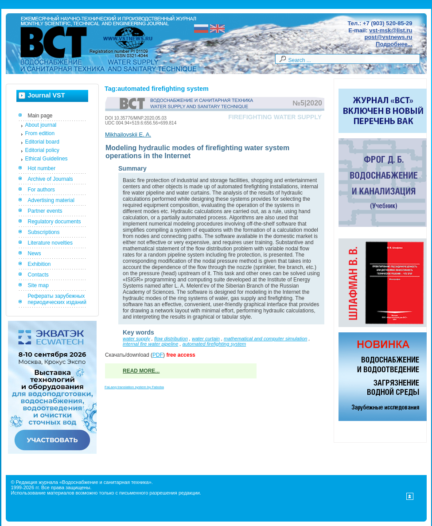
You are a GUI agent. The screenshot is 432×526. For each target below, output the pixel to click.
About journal (41, 125)
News (34, 253)
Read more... (141, 371)
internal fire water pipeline (150, 344)
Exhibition (39, 264)
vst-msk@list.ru (390, 30)
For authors (41, 190)
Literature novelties (50, 243)
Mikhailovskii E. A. (128, 134)
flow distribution (171, 338)
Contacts (38, 275)
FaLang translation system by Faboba (134, 387)
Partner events (45, 211)
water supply (136, 338)
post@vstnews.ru (388, 37)
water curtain (206, 338)
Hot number (42, 168)
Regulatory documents (54, 221)
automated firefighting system (214, 344)
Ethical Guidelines (46, 159)
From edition (40, 133)
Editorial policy (42, 150)
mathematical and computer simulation (265, 338)
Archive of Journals (50, 179)
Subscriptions (44, 232)
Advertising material (51, 200)
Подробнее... (394, 44)
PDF (157, 355)
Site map (38, 285)
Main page (40, 116)
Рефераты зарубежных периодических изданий (57, 299)
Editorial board (42, 142)
